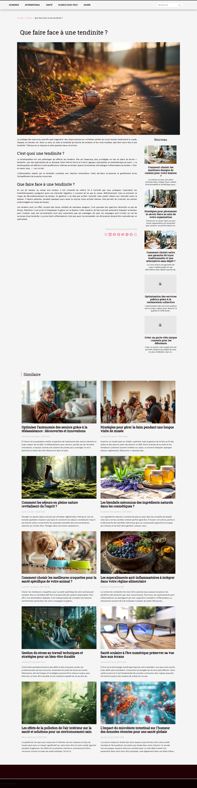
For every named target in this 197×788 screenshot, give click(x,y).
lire (32, 168)
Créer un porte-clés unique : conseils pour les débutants (161, 340)
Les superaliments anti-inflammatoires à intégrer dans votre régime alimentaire (138, 579)
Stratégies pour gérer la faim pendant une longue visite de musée (137, 429)
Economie (14, 5)
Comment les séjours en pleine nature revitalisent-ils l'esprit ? (50, 504)
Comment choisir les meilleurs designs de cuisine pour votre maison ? (161, 171)
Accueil (20, 18)
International (32, 5)
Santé (49, 5)
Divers (87, 5)
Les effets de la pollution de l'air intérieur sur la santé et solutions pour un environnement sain (57, 730)
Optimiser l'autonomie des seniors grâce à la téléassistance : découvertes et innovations (54, 429)
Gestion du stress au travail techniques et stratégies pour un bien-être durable (52, 655)
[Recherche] (169, 5)
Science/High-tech (68, 5)
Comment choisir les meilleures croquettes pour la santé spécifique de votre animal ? (59, 579)
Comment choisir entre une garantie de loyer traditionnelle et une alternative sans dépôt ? (160, 257)
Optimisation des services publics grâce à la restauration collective (161, 299)
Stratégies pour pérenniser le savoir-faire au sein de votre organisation (160, 214)
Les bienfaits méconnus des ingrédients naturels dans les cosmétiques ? (137, 504)
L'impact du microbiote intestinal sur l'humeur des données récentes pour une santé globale (135, 730)
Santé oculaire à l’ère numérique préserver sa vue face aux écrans (137, 655)
